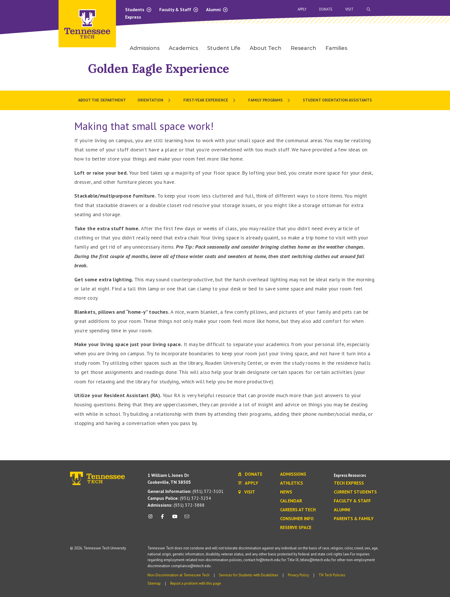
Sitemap (154, 583)
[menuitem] (155, 100)
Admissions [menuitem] (145, 48)
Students (138, 9)
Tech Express (349, 483)
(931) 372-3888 (176, 505)
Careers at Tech (298, 509)
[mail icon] (187, 518)
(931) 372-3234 (179, 498)
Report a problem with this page (195, 583)
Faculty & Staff (179, 9)
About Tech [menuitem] (266, 48)
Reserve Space (295, 527)
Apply (302, 9)
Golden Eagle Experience (158, 68)
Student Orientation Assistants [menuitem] (337, 100)
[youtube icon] (175, 518)
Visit (349, 9)
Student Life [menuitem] (223, 48)
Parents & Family (354, 518)
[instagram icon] (152, 518)
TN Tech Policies (332, 575)
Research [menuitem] (303, 48)
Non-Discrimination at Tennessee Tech (179, 575)
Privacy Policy (298, 575)
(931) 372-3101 (186, 491)
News (286, 492)
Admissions (293, 474)
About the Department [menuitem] (102, 100)
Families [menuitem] (336, 48)
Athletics (291, 483)
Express (133, 17)
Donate (326, 9)
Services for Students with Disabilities (248, 575)
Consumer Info (297, 518)
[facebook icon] (162, 518)
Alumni (217, 9)
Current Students (355, 492)
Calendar (291, 501)
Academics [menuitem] (183, 48)
